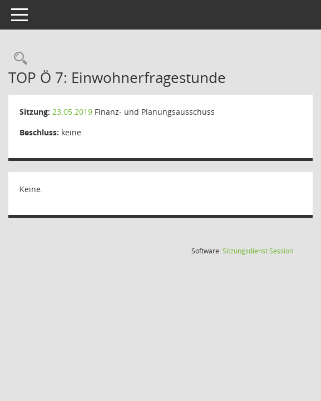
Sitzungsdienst (258, 251)
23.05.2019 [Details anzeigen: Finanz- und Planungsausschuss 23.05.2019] (72, 111)
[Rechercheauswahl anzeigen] (17, 59)
